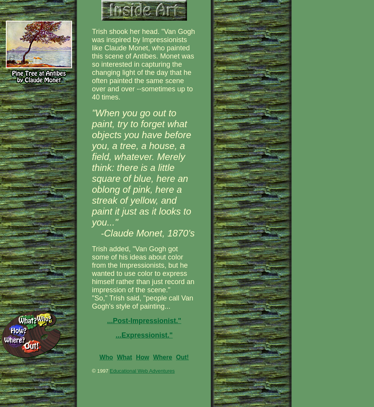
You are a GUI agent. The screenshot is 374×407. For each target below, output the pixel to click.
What (124, 357)
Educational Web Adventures (142, 371)
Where (162, 357)
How (142, 357)
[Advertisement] (335, 43)
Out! (182, 357)
